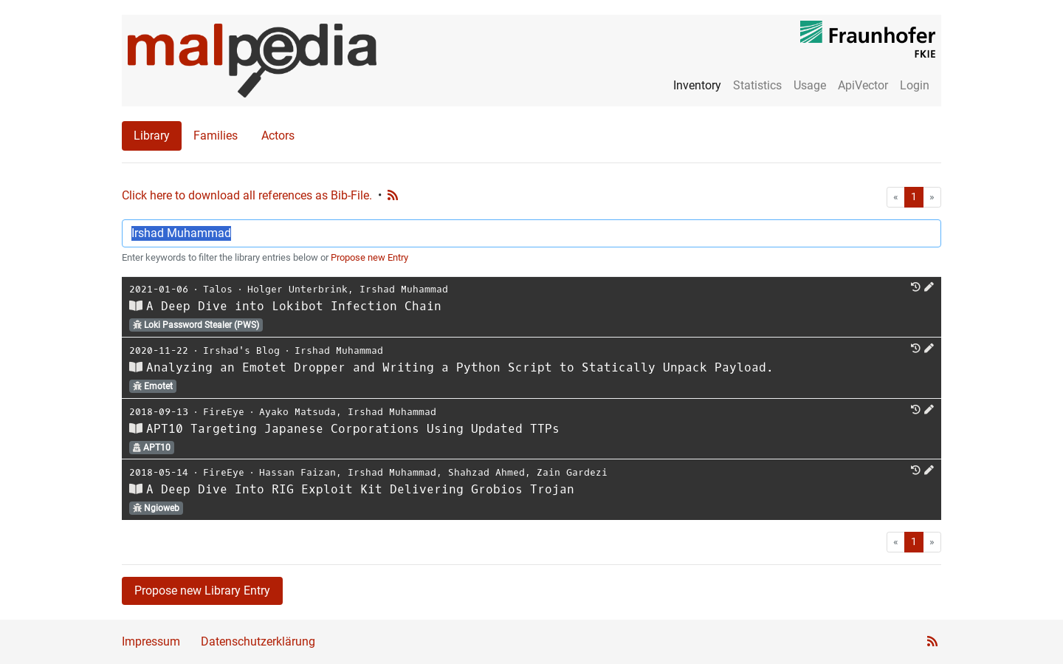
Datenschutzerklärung (258, 641)
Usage (810, 85)
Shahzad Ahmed (486, 472)
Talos (218, 289)
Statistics (757, 85)
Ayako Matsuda (297, 411)
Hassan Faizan (297, 472)
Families (215, 136)
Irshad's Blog (241, 350)
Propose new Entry (369, 257)
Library (152, 136)
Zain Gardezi (572, 472)
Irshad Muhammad (404, 289)
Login (914, 85)
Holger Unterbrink (297, 289)
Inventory (697, 85)
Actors (278, 136)
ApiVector (863, 85)
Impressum (151, 641)
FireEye (223, 411)
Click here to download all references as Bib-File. (247, 195)
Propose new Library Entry (202, 590)
